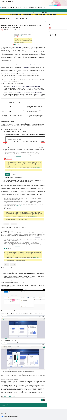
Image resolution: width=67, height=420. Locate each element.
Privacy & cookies (53, 412)
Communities (31, 7)
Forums (17, 7)
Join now (2, 4)
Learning (39, 7)
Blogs (36, 7)
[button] (44, 25)
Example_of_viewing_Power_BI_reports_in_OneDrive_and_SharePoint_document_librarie (17, 371)
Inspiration (22, 7)
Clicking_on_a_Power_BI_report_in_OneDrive (9, 310)
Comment (3, 405)
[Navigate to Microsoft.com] (3, 7)
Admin (5, 396)
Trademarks (64, 412)
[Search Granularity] (36, 13)
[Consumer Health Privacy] (14, 416)
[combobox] (53, 13)
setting (25, 67)
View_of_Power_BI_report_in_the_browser (9, 340)
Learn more (55, 14)
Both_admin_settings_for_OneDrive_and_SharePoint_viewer (12, 83)
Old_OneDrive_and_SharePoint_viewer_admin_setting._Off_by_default (14, 227)
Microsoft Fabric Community (7, 18)
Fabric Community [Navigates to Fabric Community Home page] (11, 7)
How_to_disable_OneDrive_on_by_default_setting (12, 177)
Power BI (13, 396)
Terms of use (59, 412)
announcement (18, 47)
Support (44, 7)
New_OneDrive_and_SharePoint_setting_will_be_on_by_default (13, 267)
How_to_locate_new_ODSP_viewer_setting (11, 145)
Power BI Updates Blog (21, 18)
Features (9, 396)
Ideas (26, 7)
